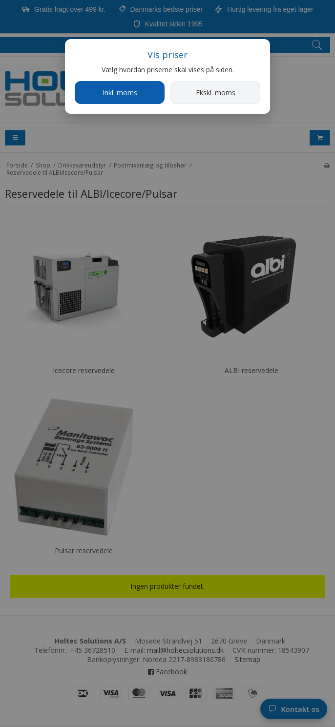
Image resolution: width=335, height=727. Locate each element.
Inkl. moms (120, 92)
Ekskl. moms (215, 92)
